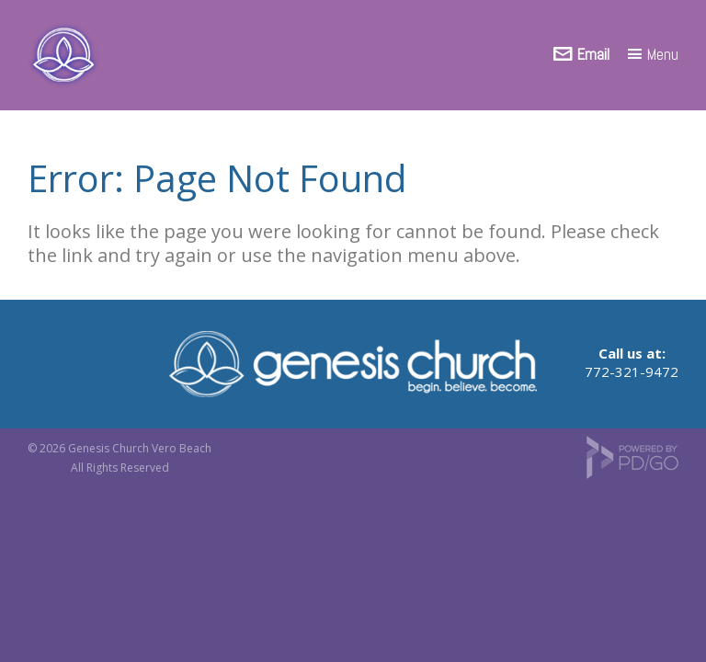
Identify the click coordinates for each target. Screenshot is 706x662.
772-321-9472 (631, 371)
